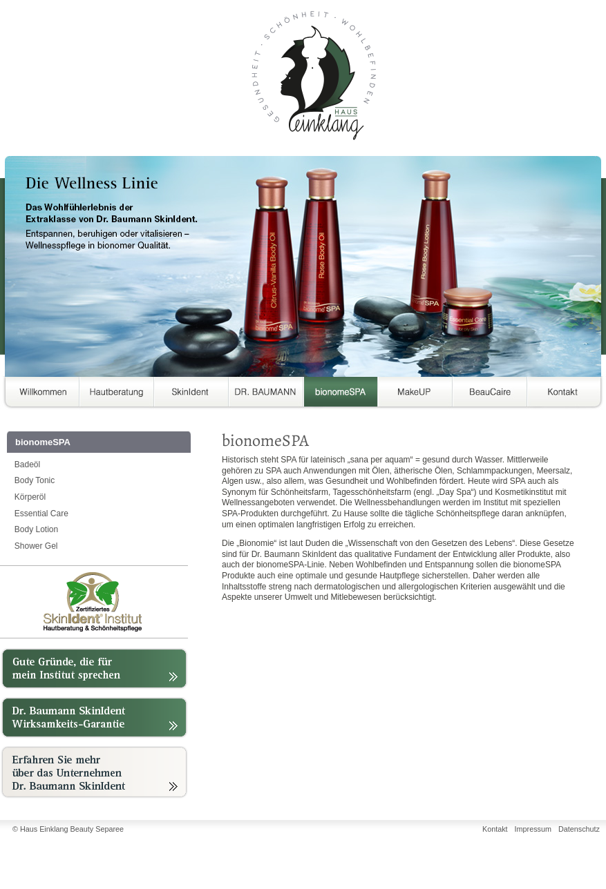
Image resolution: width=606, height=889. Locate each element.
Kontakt (564, 394)
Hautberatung (116, 394)
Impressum (533, 829)
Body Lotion (36, 529)
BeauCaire (490, 394)
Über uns (39, 394)
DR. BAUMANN (266, 394)
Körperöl (30, 497)
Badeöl (27, 464)
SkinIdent (191, 394)
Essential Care (41, 513)
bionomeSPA (340, 394)
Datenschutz (579, 829)
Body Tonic (35, 480)
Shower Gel (36, 546)
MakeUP (415, 394)
